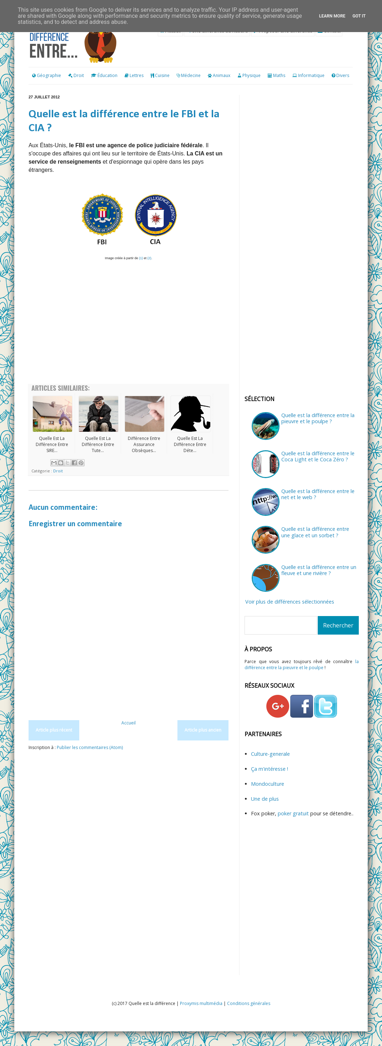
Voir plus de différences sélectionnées (289, 601)
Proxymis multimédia (201, 1003)
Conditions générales (248, 1003)
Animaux (221, 75)
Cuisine (162, 75)
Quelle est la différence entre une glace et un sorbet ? (315, 531)
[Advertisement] (129, 701)
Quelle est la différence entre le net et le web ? (318, 494)
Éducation (107, 75)
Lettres (137, 75)
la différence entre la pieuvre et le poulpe (302, 664)
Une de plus (265, 798)
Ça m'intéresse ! (269, 768)
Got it (359, 16)
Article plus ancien (203, 730)
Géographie (46, 75)
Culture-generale (270, 753)
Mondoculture (267, 783)
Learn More (332, 16)
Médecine (191, 75)
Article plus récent (54, 730)
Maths (279, 75)
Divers (342, 75)
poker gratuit (294, 813)
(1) (141, 258)
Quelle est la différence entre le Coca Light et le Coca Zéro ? (318, 456)
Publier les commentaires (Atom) (90, 747)
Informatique (311, 75)
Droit (76, 75)
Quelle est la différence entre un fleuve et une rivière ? (318, 570)
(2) (149, 258)
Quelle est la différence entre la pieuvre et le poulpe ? (318, 418)
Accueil (128, 723)
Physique (251, 75)
